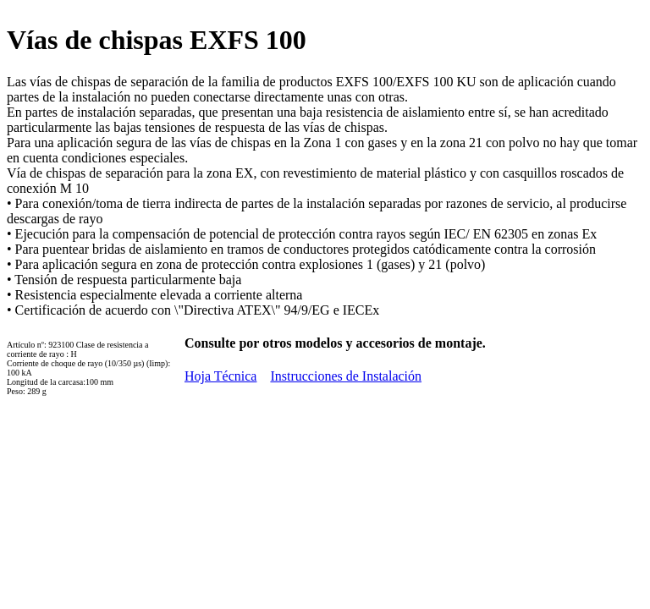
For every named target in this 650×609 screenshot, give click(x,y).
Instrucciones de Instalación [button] (345, 376)
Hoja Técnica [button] (220, 376)
